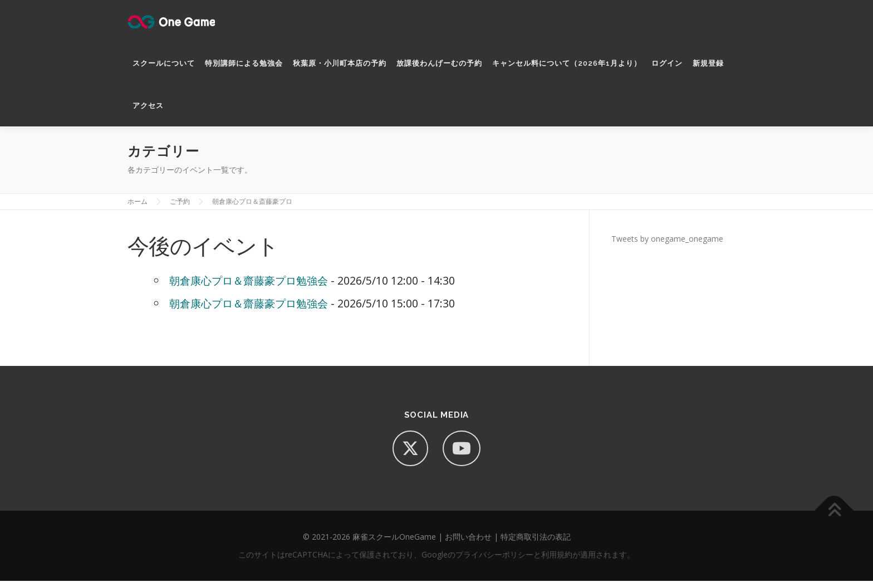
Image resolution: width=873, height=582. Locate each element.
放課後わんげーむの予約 (439, 63)
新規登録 (708, 63)
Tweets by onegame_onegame (667, 239)
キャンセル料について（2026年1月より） (566, 63)
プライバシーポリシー (494, 555)
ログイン (667, 63)
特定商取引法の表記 (536, 537)
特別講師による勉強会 (244, 63)
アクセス (148, 105)
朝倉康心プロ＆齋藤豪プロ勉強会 (248, 281)
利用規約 (556, 555)
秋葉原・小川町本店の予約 (339, 63)
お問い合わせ (468, 537)
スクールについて (164, 63)
